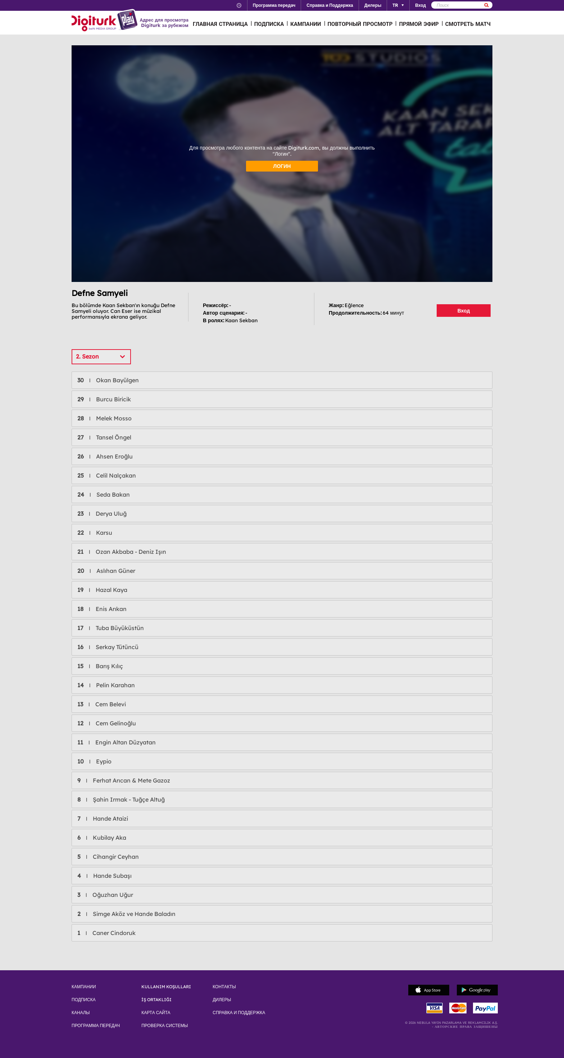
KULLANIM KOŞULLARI (166, 987)
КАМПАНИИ (305, 23)
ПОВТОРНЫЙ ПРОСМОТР (360, 23)
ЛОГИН (282, 166)
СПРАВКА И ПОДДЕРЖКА (239, 1013)
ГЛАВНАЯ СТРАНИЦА (220, 23)
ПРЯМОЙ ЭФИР (418, 23)
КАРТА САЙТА (155, 1013)
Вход (464, 310)
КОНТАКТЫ (224, 987)
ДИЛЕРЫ (222, 1000)
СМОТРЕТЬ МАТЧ (468, 23)
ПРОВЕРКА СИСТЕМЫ (164, 1025)
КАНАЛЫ (81, 1013)
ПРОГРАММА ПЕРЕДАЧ (96, 1025)
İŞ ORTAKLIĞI (156, 1000)
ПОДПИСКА (269, 23)
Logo (106, 21)
